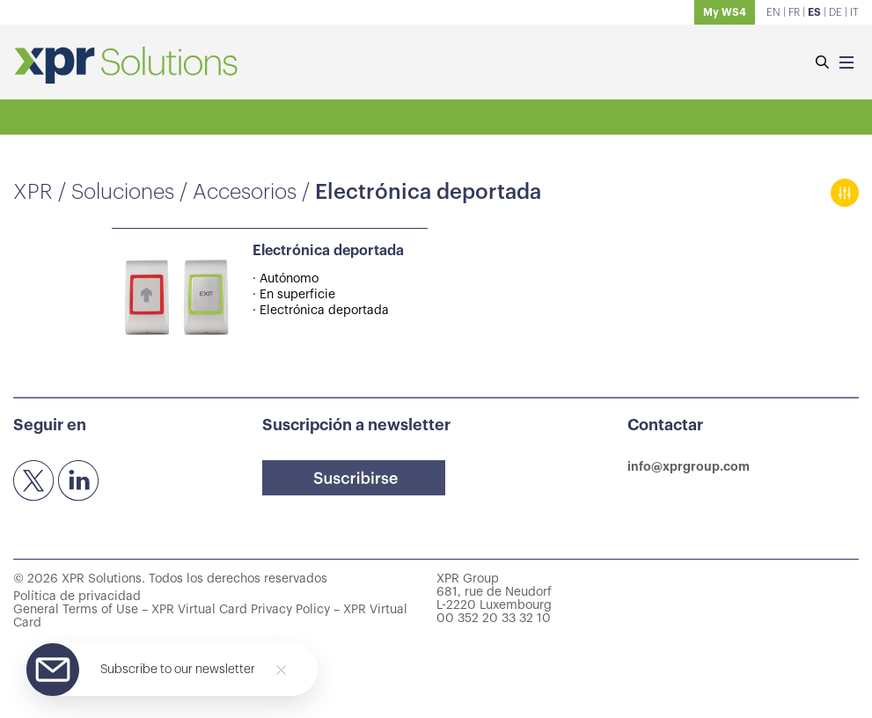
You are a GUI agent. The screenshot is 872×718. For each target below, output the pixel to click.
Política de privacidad (77, 596)
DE (835, 12)
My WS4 (724, 12)
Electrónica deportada (328, 251)
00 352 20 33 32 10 (493, 618)
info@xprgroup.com (688, 466)
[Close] (281, 670)
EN (773, 12)
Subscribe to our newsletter (177, 669)
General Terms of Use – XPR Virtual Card (130, 610)
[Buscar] (822, 64)
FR (794, 12)
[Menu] (846, 64)
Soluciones (122, 191)
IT (854, 12)
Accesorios (245, 191)
